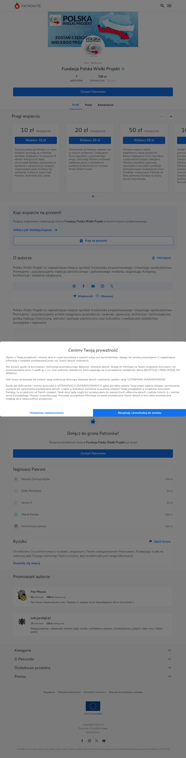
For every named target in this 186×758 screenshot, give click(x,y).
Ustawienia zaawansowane (47, 413)
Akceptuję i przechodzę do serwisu (139, 413)
